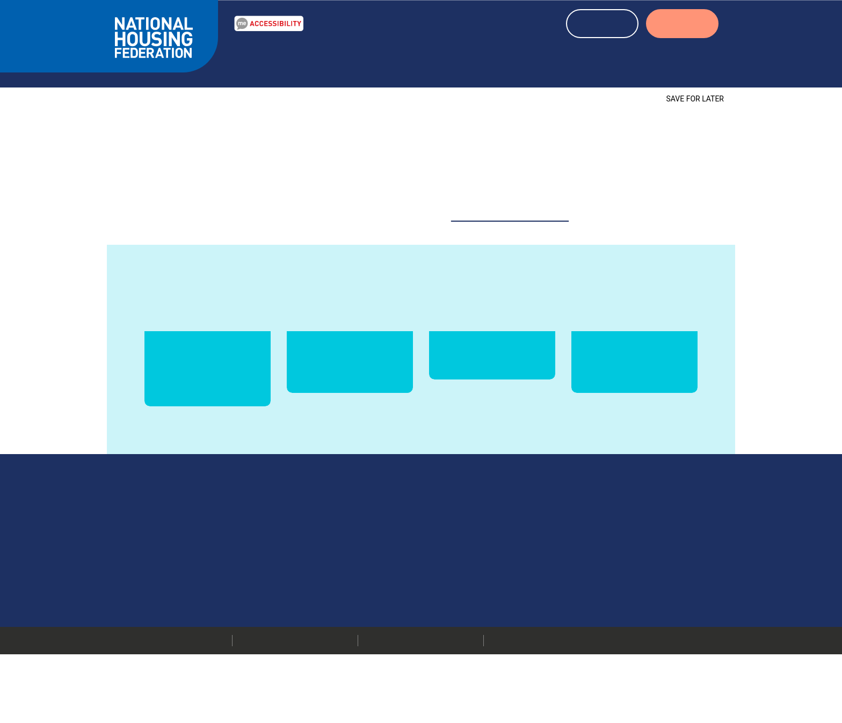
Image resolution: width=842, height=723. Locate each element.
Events (469, 60)
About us (681, 60)
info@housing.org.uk (495, 581)
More (438, 595)
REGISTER (602, 25)
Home (126, 83)
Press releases (598, 595)
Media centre (596, 581)
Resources (327, 60)
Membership (595, 621)
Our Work (260, 60)
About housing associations (572, 60)
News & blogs (403, 60)
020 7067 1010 (499, 568)
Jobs (581, 608)
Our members (597, 568)
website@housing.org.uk (510, 201)
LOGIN (682, 25)
